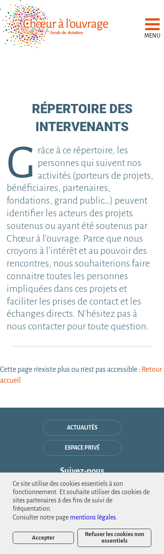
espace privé (82, 448)
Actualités (82, 428)
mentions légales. (94, 517)
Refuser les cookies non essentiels (114, 537)
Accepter (43, 537)
